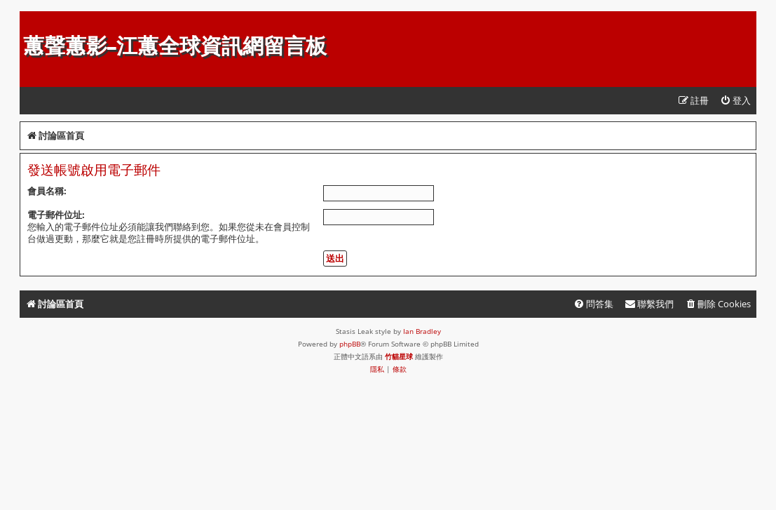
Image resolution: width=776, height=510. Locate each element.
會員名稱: (47, 190)
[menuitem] (735, 100)
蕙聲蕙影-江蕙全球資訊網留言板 (175, 46)
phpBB (349, 344)
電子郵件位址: (56, 214)
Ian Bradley (422, 331)
